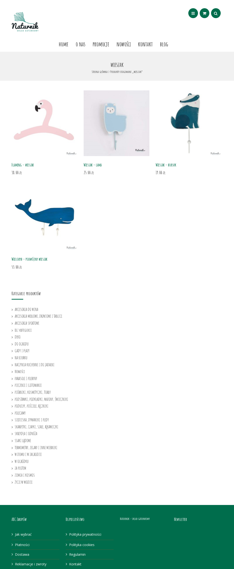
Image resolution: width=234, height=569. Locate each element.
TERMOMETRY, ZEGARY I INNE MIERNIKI (36, 447)
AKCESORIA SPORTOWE (27, 323)
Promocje (101, 44)
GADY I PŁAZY (22, 350)
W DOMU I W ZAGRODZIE (28, 454)
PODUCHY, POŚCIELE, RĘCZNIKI (31, 406)
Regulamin (77, 554)
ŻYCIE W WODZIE (23, 482)
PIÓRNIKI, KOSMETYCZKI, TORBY (33, 392)
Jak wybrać (23, 534)
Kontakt (145, 44)
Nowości (124, 44)
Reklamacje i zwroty (30, 564)
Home (63, 44)
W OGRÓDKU (22, 461)
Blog (164, 44)
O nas (80, 44)
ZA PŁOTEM (20, 468)
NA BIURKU (21, 357)
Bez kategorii (23, 330)
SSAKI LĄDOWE (23, 440)
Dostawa (22, 554)
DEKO (18, 336)
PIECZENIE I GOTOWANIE (28, 385)
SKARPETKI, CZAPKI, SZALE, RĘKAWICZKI (36, 426)
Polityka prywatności (85, 534)
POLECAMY (20, 413)
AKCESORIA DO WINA (26, 309)
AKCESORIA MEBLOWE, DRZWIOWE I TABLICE (38, 316)
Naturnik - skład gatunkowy (135, 519)
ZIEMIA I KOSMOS (25, 475)
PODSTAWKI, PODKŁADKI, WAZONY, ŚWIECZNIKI (41, 399)
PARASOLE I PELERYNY (26, 378)
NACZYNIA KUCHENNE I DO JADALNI (34, 364)
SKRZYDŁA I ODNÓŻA (26, 433)
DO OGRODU (22, 343)
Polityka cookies (82, 544)
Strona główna (100, 72)
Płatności (22, 544)
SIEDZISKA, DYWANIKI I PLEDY (32, 419)
